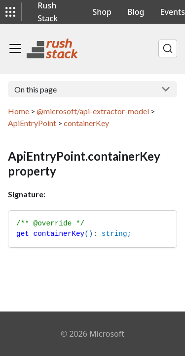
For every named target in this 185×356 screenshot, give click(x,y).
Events (172, 11)
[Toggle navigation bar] (15, 48)
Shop (102, 11)
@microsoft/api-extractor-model (93, 111)
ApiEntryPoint (32, 123)
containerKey (86, 123)
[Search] (167, 48)
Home (18, 111)
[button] (10, 12)
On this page (35, 89)
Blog (135, 11)
